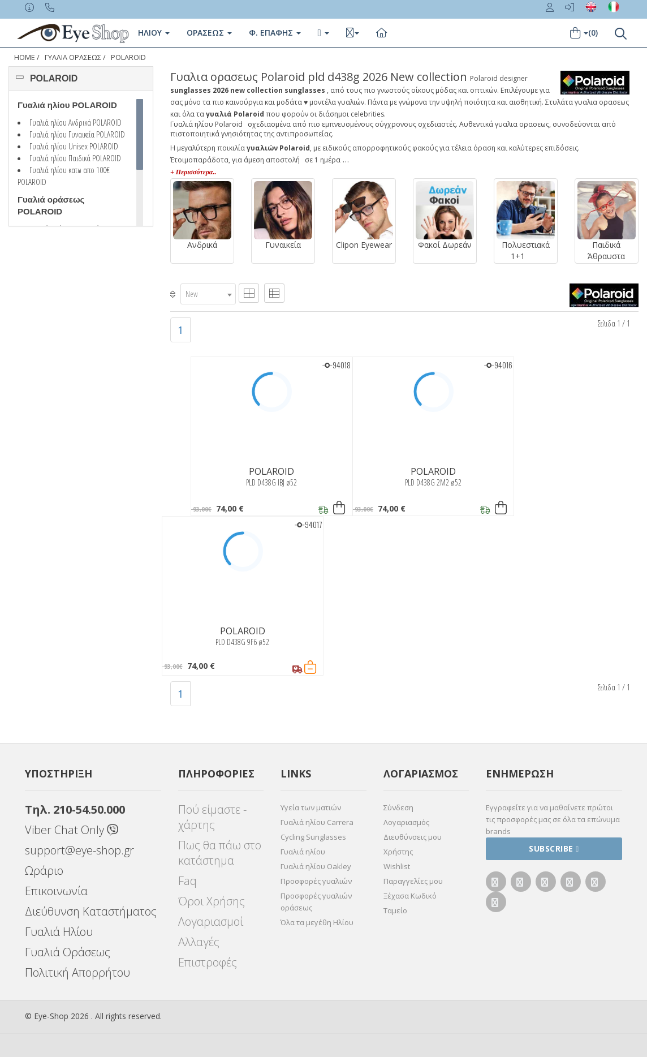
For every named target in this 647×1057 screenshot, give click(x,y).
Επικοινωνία (56, 891)
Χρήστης (398, 852)
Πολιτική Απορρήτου (77, 972)
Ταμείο (395, 910)
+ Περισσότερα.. (193, 172)
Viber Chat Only (71, 829)
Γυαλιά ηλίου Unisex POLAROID (73, 146)
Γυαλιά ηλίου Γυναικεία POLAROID (77, 134)
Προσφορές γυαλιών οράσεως (316, 902)
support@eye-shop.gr (79, 850)
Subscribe (554, 848)
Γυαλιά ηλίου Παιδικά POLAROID (75, 158)
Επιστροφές (207, 962)
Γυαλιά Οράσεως (67, 952)
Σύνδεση (398, 807)
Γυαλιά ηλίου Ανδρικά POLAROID (75, 122)
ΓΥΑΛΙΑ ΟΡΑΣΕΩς (73, 57)
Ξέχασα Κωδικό (410, 896)
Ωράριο (44, 870)
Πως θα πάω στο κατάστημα (219, 852)
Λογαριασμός (406, 822)
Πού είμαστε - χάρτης (212, 817)
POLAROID (128, 57)
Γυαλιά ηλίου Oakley (316, 866)
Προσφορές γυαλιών (316, 881)
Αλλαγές (198, 941)
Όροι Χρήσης (211, 901)
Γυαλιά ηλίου (303, 852)
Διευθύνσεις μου (412, 837)
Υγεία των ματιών (311, 807)
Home (24, 57)
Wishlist (396, 866)
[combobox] (208, 293)
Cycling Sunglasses (313, 837)
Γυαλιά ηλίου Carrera (317, 822)
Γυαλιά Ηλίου (59, 931)
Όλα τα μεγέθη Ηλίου (317, 922)
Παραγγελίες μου (413, 881)
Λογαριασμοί (210, 921)
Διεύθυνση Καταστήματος (91, 911)
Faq (187, 880)
